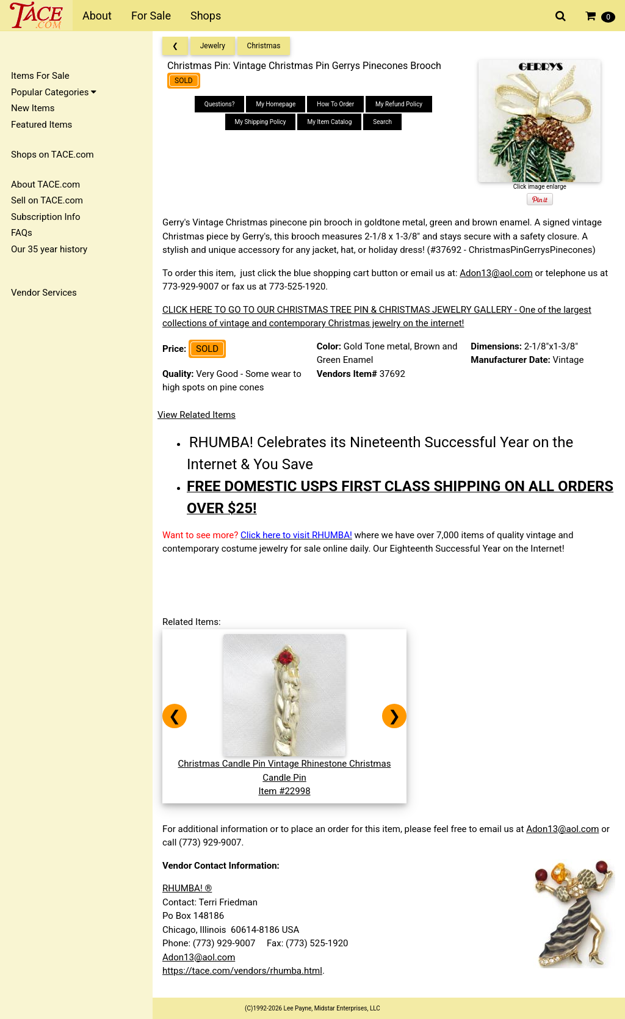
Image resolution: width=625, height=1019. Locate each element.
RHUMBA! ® (187, 888)
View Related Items (196, 414)
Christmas (264, 46)
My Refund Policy (398, 104)
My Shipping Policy (260, 122)
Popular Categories (53, 92)
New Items (32, 108)
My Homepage (275, 104)
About (97, 15)
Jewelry (212, 46)
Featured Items (41, 124)
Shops (205, 15)
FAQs (21, 232)
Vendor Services (44, 292)
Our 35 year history (49, 249)
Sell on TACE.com (47, 200)
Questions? (219, 104)
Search (382, 122)
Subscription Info (46, 216)
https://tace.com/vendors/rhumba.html (242, 970)
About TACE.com (45, 184)
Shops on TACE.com (52, 154)
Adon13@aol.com (496, 273)
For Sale (151, 15)
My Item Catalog (329, 122)
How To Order (335, 104)
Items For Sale (40, 75)
